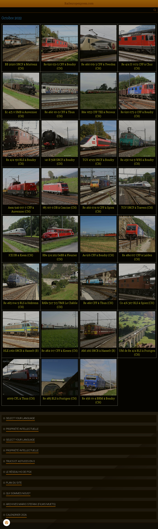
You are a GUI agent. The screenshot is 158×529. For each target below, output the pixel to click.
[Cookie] (6, 522)
